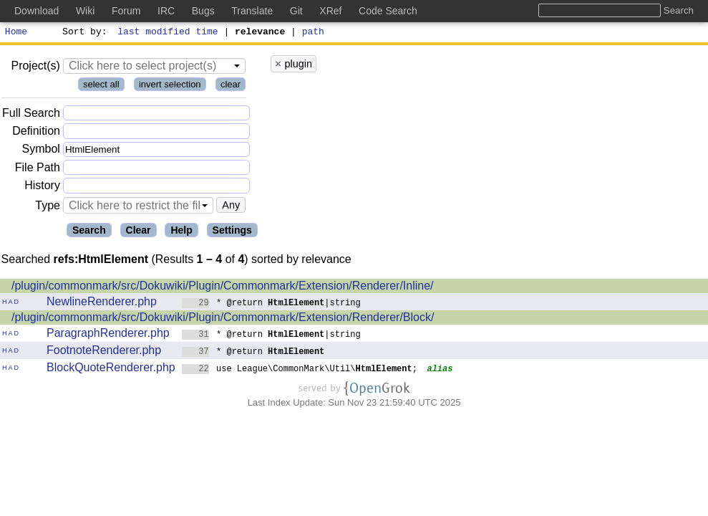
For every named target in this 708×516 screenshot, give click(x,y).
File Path (37, 169)
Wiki (85, 10)
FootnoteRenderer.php (104, 352)
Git (296, 10)
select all (101, 86)
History (42, 187)
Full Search (31, 115)
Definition (36, 133)
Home (16, 33)
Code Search (388, 10)
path (313, 33)
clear (230, 86)
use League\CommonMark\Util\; (300, 370)
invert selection (170, 86)
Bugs (203, 10)
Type (47, 207)
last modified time (168, 33)
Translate (252, 10)
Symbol (41, 151)
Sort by (82, 33)
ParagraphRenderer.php (108, 335)
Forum (126, 10)
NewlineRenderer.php (102, 303)
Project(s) (35, 68)
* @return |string (272, 304)
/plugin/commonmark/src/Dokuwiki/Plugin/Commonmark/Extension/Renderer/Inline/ (222, 288)
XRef (330, 10)
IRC (166, 10)
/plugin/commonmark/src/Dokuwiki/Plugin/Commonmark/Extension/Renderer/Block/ (222, 319)
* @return (253, 353)
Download (36, 10)
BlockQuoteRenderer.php (111, 369)
